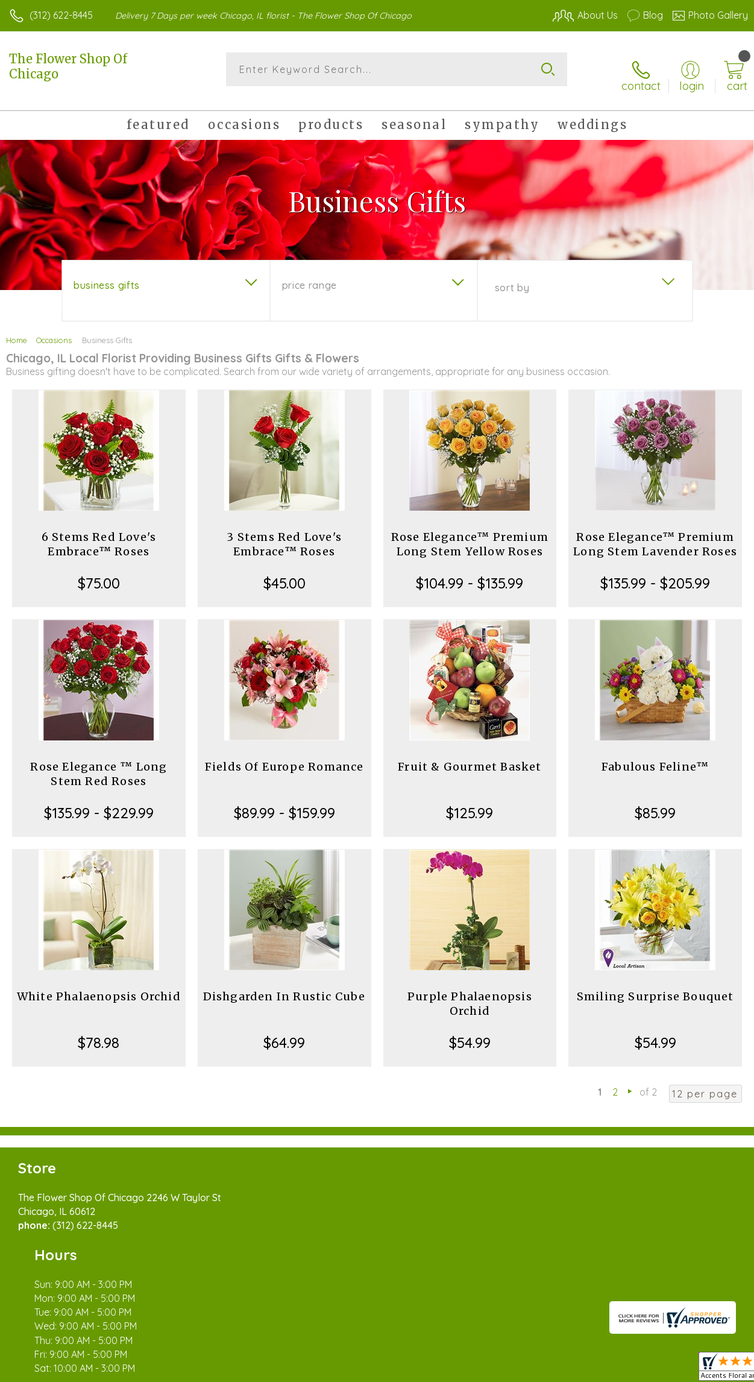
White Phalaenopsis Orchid (99, 987)
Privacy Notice (543, 1369)
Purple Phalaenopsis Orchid (469, 994)
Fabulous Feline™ (655, 757)
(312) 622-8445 (61, 15)
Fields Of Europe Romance (284, 757)
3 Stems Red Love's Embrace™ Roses (284, 534)
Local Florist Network (629, 1369)
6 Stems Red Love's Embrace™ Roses (99, 534)
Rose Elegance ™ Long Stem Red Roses (98, 764)
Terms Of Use (472, 1369)
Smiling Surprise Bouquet (655, 987)
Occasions (54, 330)
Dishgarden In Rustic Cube (284, 987)
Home (16, 330)
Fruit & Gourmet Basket (469, 757)
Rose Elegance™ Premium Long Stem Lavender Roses (655, 534)
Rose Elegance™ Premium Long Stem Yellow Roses (469, 534)
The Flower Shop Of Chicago (68, 66)
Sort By (512, 278)
